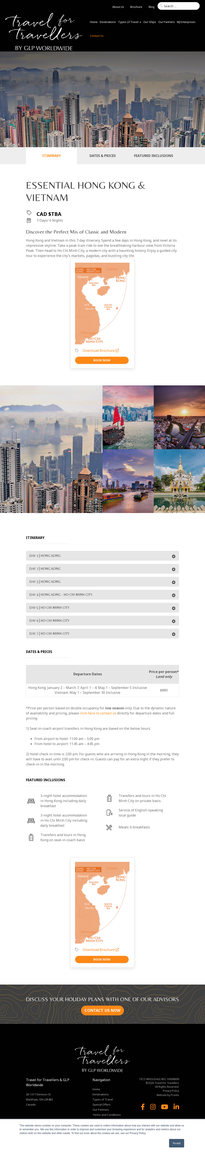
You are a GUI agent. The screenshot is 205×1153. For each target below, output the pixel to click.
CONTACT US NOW (102, 1010)
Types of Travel (129, 22)
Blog (151, 7)
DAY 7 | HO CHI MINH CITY (49, 633)
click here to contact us (98, 713)
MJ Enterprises (186, 22)
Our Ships (149, 22)
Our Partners (166, 22)
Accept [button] (177, 1143)
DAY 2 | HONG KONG (45, 569)
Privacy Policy (171, 1091)
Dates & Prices (103, 155)
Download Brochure (101, 350)
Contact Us (97, 36)
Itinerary (51, 155)
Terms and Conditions (107, 1115)
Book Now (101, 360)
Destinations (108, 22)
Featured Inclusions (153, 155)
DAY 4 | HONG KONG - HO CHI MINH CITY (61, 595)
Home (94, 22)
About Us (118, 7)
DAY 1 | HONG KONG (45, 556)
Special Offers (102, 1104)
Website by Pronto (168, 1095)
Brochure (136, 7)
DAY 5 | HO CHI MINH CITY (49, 608)
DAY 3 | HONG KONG (45, 582)
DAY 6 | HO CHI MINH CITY (49, 621)
